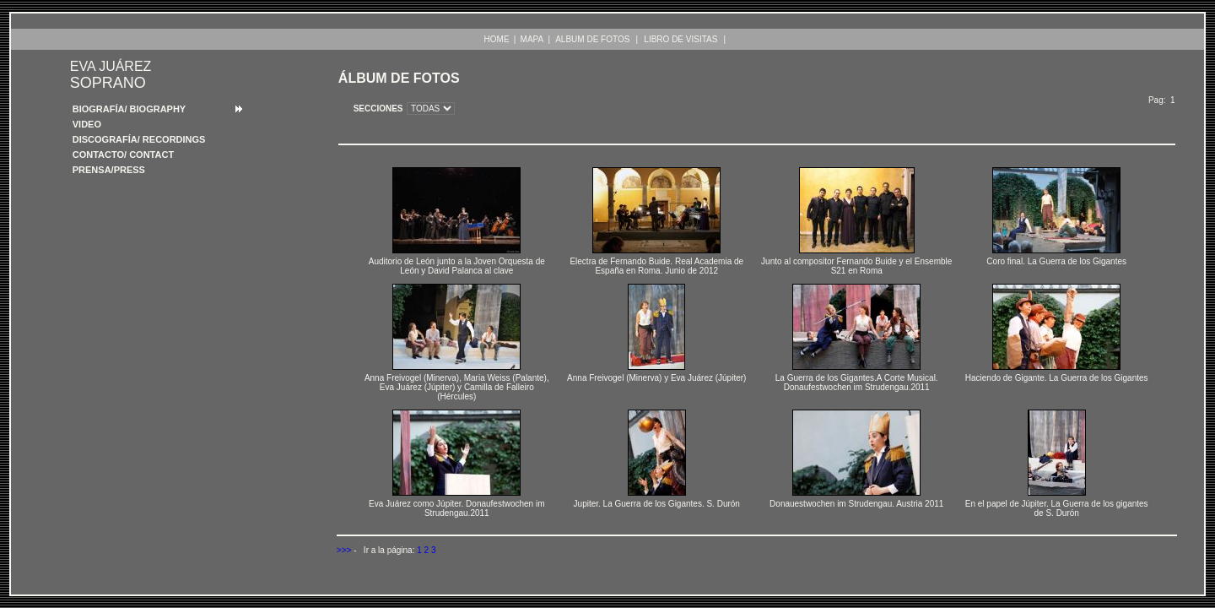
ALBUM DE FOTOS (592, 39)
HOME (497, 39)
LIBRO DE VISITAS (680, 39)
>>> (344, 550)
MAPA (532, 39)
